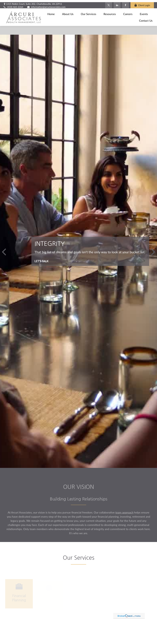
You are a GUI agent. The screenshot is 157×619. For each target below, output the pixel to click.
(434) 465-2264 (13, 4)
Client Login (142, 3)
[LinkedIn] (117, 3)
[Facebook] (125, 3)
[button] (51, 11)
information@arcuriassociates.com (46, 4)
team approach (124, 514)
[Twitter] (108, 3)
